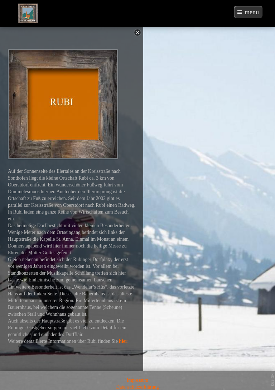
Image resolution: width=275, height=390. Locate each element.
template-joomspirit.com (272, 365)
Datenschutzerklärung (137, 387)
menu (252, 12)
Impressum (137, 380)
